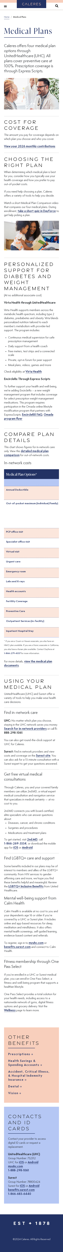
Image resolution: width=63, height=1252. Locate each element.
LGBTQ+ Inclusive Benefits (26, 886)
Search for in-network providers (25, 728)
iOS (15, 847)
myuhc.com (36, 943)
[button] (31, 235)
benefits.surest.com (17, 947)
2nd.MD (32, 839)
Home (6, 17)
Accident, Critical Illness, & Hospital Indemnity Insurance (29, 1076)
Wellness (10, 1010)
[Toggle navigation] (5, 6)
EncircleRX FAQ (32, 414)
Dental (13, 1086)
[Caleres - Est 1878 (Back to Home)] (31, 1223)
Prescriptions (19, 1054)
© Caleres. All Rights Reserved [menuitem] (31, 1239)
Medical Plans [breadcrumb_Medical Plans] (19, 17)
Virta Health (34, 371)
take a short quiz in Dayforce (37, 211)
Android (27, 847)
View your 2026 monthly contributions (29, 146)
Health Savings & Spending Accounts (23, 1063)
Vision (13, 1093)
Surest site (43, 755)
